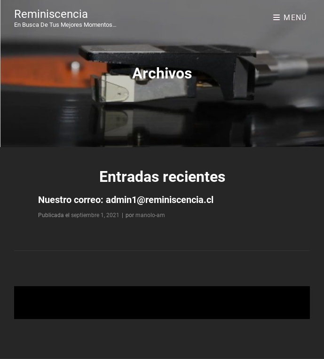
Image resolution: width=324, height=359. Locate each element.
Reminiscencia (51, 14)
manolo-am (150, 215)
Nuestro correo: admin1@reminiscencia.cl (125, 199)
